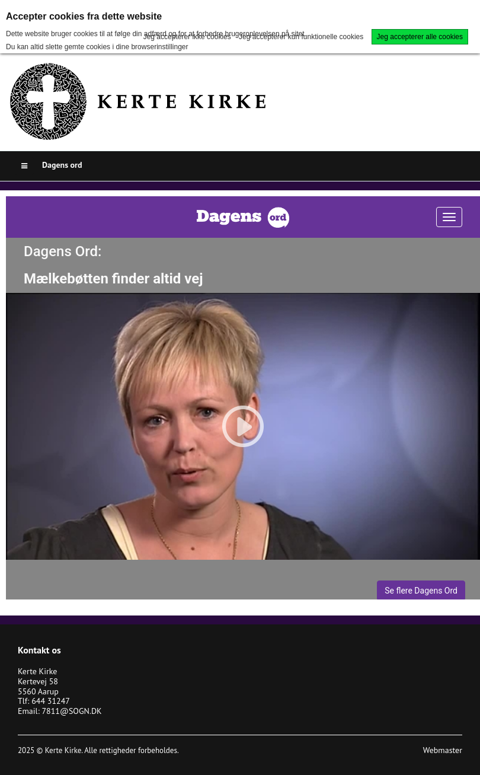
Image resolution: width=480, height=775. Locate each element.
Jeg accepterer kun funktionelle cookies (301, 37)
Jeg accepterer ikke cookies (187, 37)
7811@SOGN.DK (71, 711)
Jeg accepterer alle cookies (420, 37)
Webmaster (442, 750)
